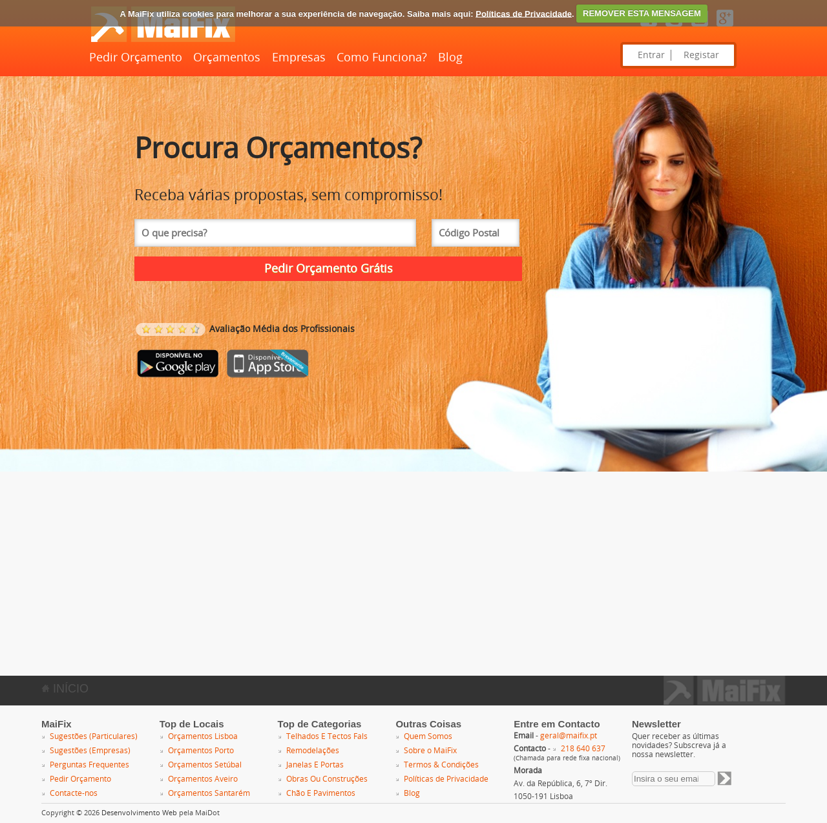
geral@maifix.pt (568, 735)
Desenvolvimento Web (139, 813)
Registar (701, 55)
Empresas (299, 57)
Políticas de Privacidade (524, 13)
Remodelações (312, 750)
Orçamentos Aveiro (203, 779)
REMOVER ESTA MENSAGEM (642, 13)
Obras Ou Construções (327, 779)
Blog (450, 57)
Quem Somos (428, 736)
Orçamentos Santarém (209, 793)
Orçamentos (226, 57)
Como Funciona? (382, 57)
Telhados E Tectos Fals (327, 736)
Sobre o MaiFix (430, 750)
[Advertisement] (387, 562)
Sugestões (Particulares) (94, 736)
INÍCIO (65, 688)
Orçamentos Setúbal (205, 764)
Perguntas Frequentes (89, 764)
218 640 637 (583, 748)
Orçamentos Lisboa (203, 736)
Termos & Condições (441, 764)
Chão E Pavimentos (320, 793)
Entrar (651, 55)
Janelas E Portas (315, 764)
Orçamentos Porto (201, 750)
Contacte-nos (74, 793)
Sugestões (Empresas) (90, 750)
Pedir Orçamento (135, 57)
